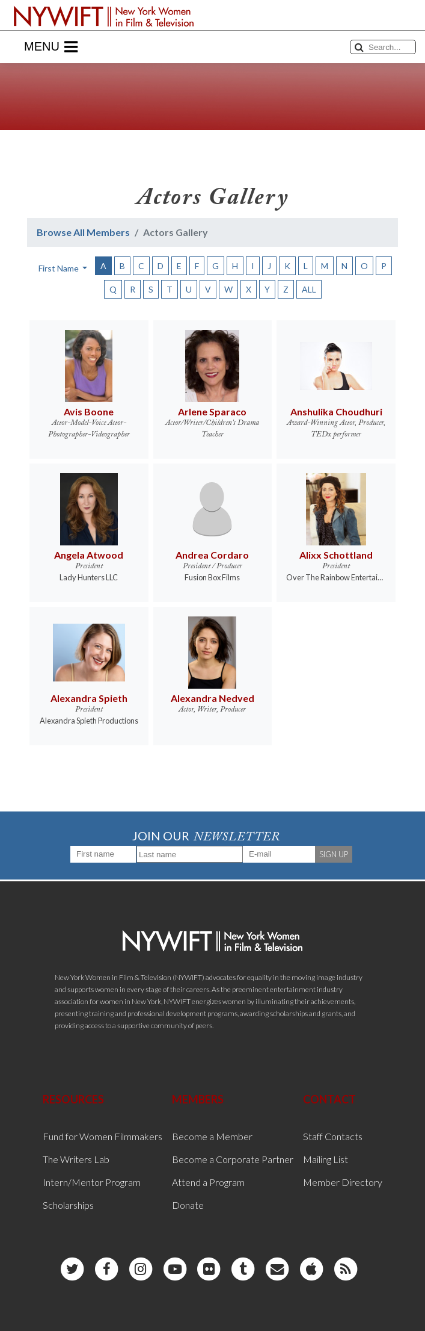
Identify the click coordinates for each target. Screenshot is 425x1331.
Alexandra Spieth (88, 698)
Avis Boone (89, 411)
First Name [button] (59, 268)
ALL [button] (309, 289)
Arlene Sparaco (212, 411)
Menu (51, 47)
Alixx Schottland (336, 554)
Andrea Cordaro (212, 554)
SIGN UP (333, 854)
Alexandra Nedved (212, 698)
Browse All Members (83, 232)
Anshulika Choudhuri (336, 411)
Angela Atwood (88, 554)
